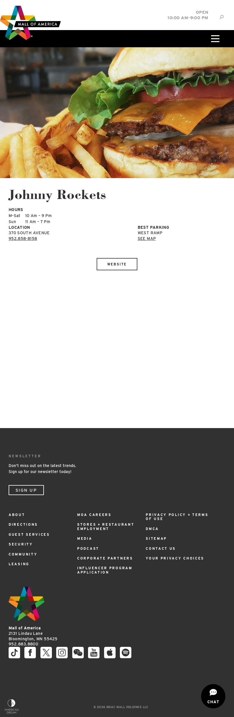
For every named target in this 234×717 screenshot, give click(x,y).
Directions (23, 524)
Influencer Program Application (104, 570)
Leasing (19, 564)
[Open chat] (213, 696)
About (17, 515)
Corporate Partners (105, 558)
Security (21, 544)
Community (23, 554)
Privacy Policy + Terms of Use (177, 517)
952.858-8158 (23, 238)
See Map (147, 238)
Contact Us (161, 548)
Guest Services (29, 534)
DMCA (152, 529)
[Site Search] (221, 17)
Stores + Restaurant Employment (105, 526)
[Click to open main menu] (214, 38)
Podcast (88, 548)
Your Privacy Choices (175, 558)
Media (84, 538)
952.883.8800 (23, 644)
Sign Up (26, 490)
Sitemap (156, 538)
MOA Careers (94, 515)
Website (117, 264)
